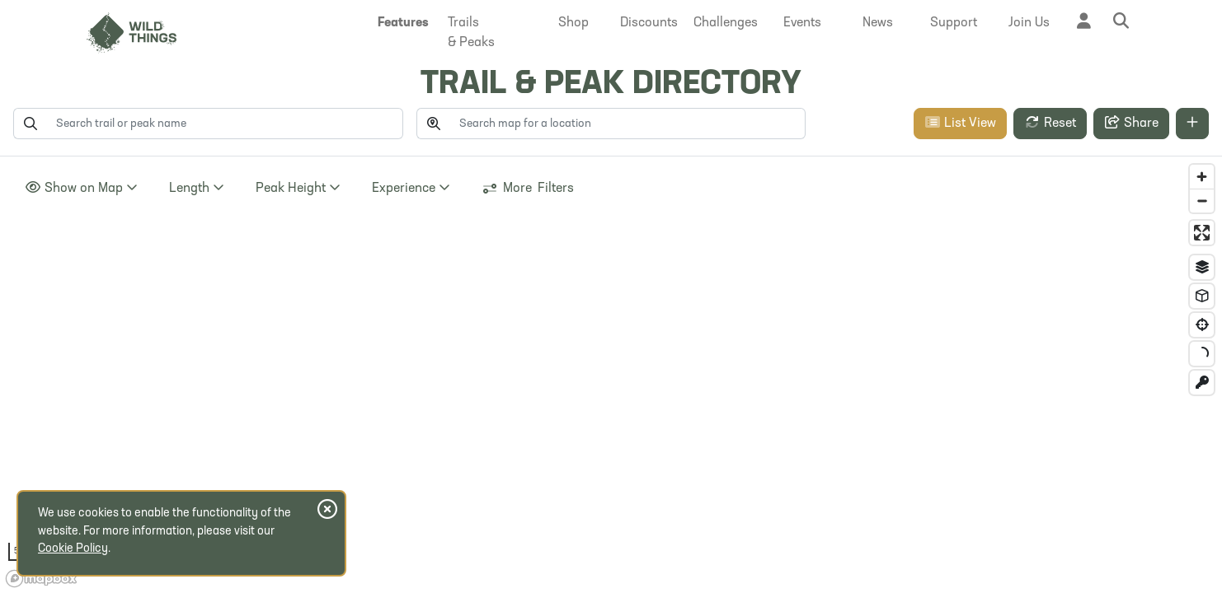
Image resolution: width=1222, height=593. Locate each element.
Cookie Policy (73, 549)
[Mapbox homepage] (41, 578)
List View (960, 122)
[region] (611, 374)
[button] (403, 23)
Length (196, 187)
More (528, 189)
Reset (1050, 122)
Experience (411, 187)
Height (298, 187)
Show (81, 187)
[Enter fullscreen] (1202, 233)
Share (1131, 122)
